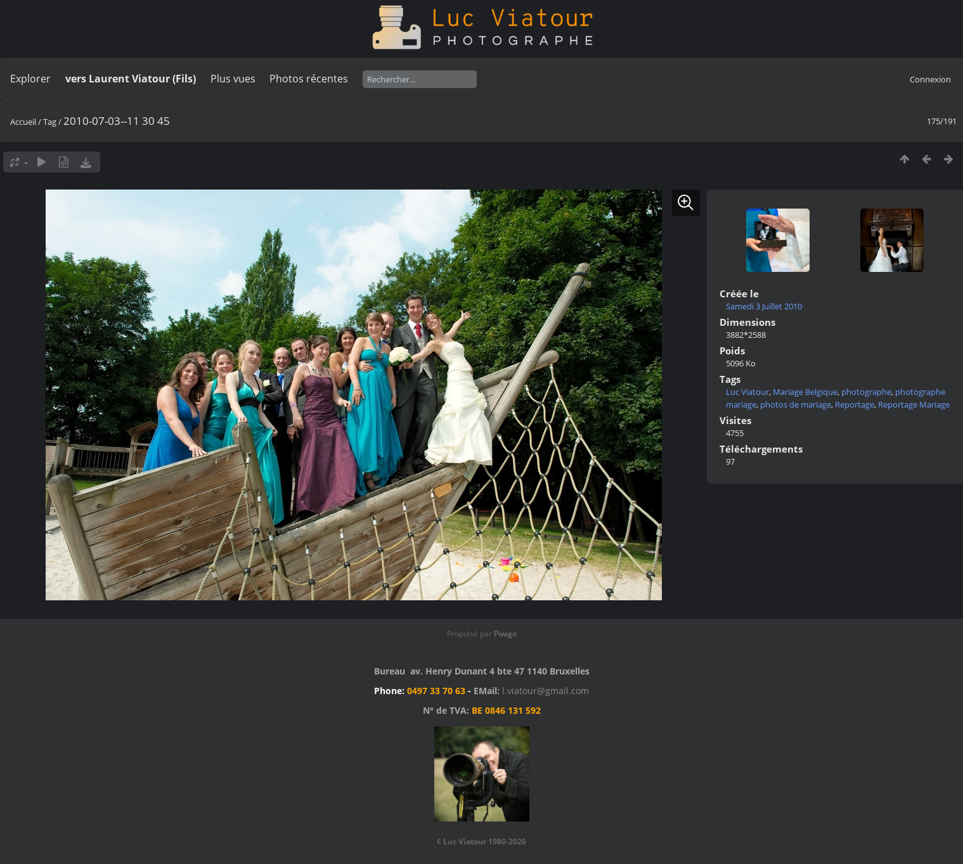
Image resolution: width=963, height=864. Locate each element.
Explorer (30, 79)
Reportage (854, 404)
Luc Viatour (747, 391)
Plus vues (232, 79)
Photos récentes (308, 79)
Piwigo (505, 633)
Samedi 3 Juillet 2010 (764, 306)
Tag (49, 121)
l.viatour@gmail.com (545, 691)
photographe (866, 391)
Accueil (23, 121)
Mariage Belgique (805, 391)
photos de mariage (795, 404)
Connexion (930, 79)
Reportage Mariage (914, 404)
